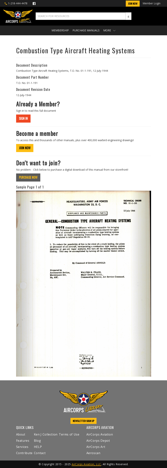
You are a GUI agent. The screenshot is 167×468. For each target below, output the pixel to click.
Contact (40, 453)
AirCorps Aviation (99, 434)
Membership (60, 30)
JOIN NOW (25, 148)
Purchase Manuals (86, 30)
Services (22, 447)
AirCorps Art (95, 447)
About (20, 434)
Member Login (151, 3)
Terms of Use (69, 434)
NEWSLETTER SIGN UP (83, 421)
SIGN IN (23, 118)
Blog (37, 441)
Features (22, 441)
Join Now (132, 3)
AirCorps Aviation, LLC (86, 464)
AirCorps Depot (98, 441)
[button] (26, 284)
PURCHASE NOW (28, 177)
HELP (38, 447)
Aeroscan (93, 453)
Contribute (24, 453)
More (109, 30)
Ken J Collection (46, 434)
